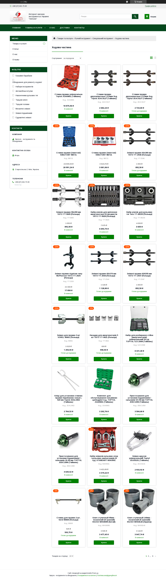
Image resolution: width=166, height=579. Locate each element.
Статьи (15, 49)
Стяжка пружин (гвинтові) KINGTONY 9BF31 (68, 154)
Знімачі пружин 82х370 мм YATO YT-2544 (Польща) (104, 275)
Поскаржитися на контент (86, 575)
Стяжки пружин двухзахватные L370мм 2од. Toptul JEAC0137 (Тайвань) (139, 96)
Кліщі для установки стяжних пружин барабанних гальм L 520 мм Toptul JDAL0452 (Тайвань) (68, 399)
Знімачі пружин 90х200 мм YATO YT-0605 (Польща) (68, 213)
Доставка (65, 28)
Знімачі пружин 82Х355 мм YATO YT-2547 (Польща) (139, 275)
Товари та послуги (65, 38)
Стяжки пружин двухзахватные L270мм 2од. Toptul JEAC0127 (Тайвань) (103, 96)
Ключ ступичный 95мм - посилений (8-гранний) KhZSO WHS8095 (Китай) (103, 520)
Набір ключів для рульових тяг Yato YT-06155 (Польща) (139, 213)
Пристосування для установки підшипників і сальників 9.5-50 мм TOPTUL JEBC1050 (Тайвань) (139, 399)
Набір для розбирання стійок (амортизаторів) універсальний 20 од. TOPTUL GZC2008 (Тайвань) (139, 338)
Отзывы (15, 60)
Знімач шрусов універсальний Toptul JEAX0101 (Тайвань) (139, 458)
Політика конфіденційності (107, 575)
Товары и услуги (33, 28)
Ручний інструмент (83, 38)
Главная (16, 28)
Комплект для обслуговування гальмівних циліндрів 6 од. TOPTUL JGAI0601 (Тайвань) (104, 399)
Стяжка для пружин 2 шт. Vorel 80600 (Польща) (68, 519)
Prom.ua (95, 573)
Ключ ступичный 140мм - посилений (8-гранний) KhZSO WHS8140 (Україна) (139, 520)
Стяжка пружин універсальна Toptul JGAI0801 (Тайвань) (68, 95)
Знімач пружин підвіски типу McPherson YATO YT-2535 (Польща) (68, 276)
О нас (52, 28)
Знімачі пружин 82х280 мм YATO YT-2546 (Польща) (139, 154)
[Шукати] (135, 16)
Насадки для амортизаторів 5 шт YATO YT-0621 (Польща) (104, 336)
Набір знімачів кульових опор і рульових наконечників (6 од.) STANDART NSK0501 (104, 458)
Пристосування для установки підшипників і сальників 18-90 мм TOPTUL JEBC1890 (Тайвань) (68, 459)
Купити (68, 116)
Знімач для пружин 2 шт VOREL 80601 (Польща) (68, 336)
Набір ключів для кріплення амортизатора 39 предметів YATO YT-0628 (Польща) (104, 214)
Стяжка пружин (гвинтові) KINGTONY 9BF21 (104, 154)
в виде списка (155, 58)
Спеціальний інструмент (102, 38)
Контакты (79, 28)
